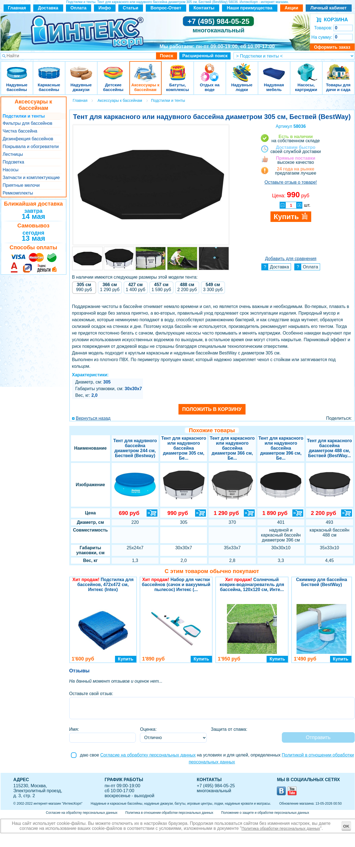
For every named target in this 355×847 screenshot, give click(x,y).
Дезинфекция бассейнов (28, 138)
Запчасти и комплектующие (31, 177)
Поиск (166, 55)
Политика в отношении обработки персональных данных (169, 813)
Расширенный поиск (205, 55)
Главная (17, 8)
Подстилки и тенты (24, 116)
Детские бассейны (113, 69)
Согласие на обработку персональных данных (148, 755)
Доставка (48, 8)
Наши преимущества (249, 8)
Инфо (104, 8)
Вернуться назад (93, 418)
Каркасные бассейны (49, 69)
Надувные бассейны (17, 69)
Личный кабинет (328, 8)
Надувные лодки (242, 69)
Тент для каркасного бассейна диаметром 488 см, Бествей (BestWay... (329, 448)
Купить (125, 659)
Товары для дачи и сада (338, 69)
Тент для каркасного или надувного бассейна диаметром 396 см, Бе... (280, 448)
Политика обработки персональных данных (281, 828)
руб (84, 287)
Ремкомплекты (18, 193)
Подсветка (13, 162)
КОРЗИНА (334, 19)
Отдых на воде (209, 69)
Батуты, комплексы (177, 69)
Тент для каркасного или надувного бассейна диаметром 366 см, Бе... (232, 448)
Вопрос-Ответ (165, 8)
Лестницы (13, 154)
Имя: (74, 729)
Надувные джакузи (81, 69)
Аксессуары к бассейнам (145, 69)
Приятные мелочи (21, 185)
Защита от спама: (229, 729)
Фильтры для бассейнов (27, 123)
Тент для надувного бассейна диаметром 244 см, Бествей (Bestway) (135, 448)
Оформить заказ (332, 47)
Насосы (11, 169)
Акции (291, 8)
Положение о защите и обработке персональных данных (265, 813)
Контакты (203, 8)
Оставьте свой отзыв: (91, 693)
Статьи (130, 8)
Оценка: (148, 729)
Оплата (78, 8)
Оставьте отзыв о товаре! (290, 182)
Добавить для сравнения (290, 258)
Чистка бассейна (20, 131)
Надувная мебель (274, 69)
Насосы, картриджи (306, 69)
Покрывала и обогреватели (31, 146)
